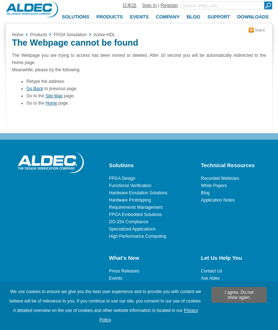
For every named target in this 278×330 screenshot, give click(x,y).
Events (115, 278)
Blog (205, 192)
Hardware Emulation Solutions (138, 192)
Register (169, 5)
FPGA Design (122, 178)
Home (18, 34)
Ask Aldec (210, 278)
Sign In (149, 5)
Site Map (54, 95)
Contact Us (211, 271)
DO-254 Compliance (128, 221)
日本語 (129, 5)
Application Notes (218, 200)
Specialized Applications (132, 229)
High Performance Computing (137, 236)
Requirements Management (136, 207)
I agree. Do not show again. (239, 295)
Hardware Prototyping (130, 200)
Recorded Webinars (220, 178)
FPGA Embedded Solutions (135, 214)
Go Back (34, 88)
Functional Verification (130, 185)
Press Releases (124, 271)
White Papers (214, 185)
